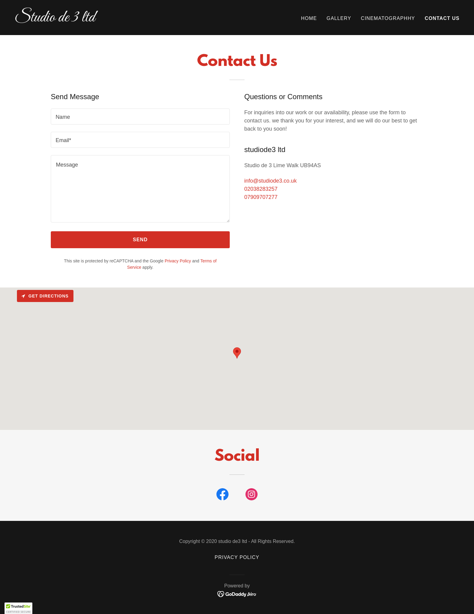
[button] (18, 608)
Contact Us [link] (442, 18)
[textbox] (140, 117)
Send (140, 239)
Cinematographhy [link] (388, 18)
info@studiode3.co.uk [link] (270, 181)
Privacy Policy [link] (178, 260)
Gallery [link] (338, 18)
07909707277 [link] (261, 197)
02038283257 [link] (261, 189)
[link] (123, 20)
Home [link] (309, 18)
